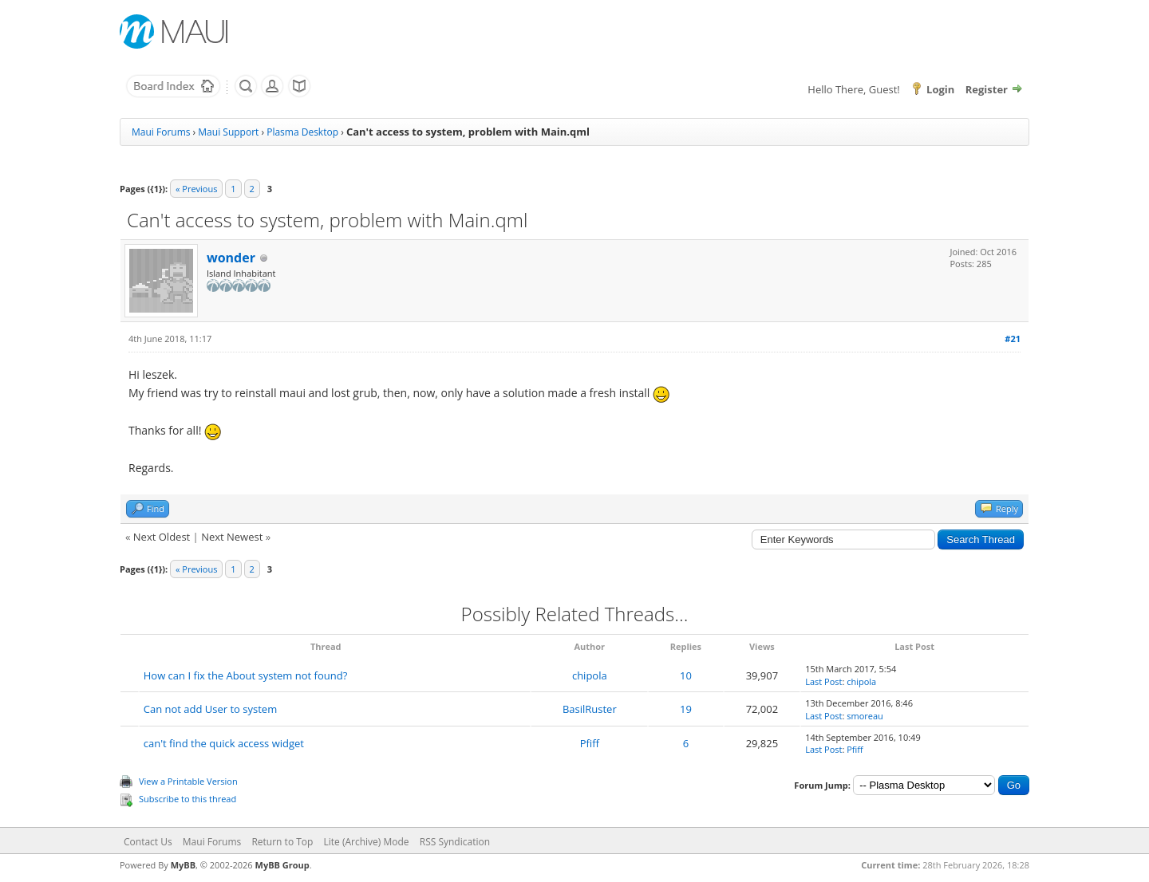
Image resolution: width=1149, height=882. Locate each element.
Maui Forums (161, 132)
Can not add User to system (210, 709)
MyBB (183, 865)
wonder (231, 257)
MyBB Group (282, 865)
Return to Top (282, 842)
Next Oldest (161, 537)
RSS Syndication (455, 842)
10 (686, 675)
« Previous (196, 189)
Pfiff (589, 743)
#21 (1013, 339)
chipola (589, 675)
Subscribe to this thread (187, 799)
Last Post (823, 681)
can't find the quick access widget (224, 743)
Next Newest (232, 537)
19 (686, 709)
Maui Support (228, 132)
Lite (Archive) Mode (366, 842)
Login (940, 89)
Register (986, 89)
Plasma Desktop (302, 132)
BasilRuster (590, 709)
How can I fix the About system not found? (246, 675)
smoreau (865, 716)
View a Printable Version (188, 781)
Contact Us (148, 842)
